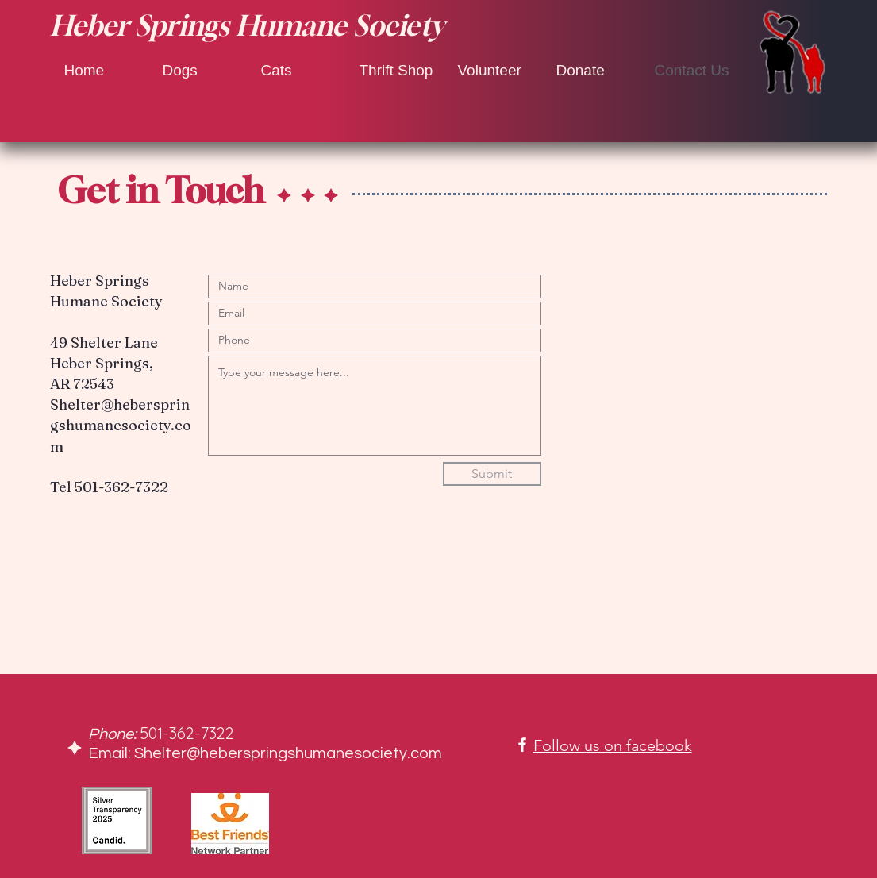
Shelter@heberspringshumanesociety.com (120, 425)
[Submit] (492, 474)
